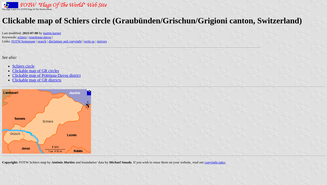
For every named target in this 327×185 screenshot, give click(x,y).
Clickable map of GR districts (36, 80)
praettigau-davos (40, 37)
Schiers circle (23, 66)
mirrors (102, 41)
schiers (22, 37)
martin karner (52, 33)
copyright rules (215, 162)
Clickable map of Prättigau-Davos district (46, 75)
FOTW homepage (23, 41)
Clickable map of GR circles (35, 71)
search (42, 41)
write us (89, 41)
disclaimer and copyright (65, 41)
